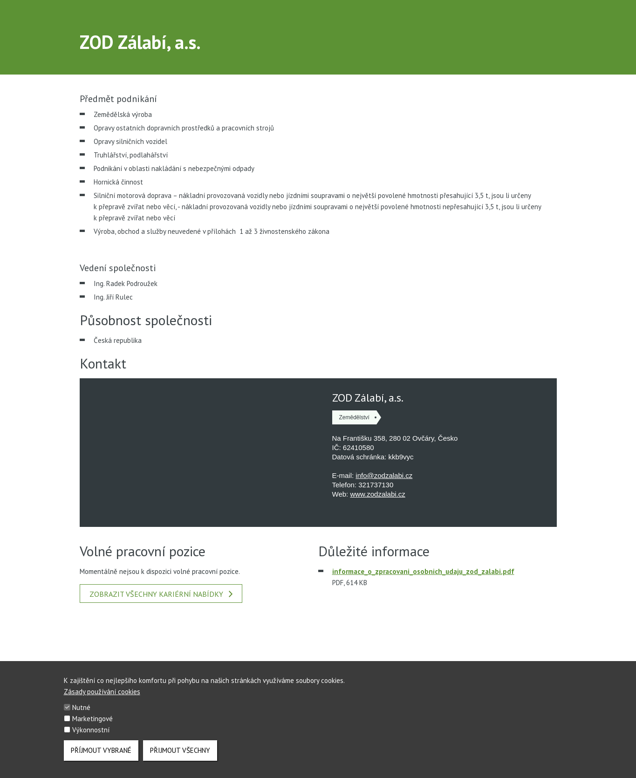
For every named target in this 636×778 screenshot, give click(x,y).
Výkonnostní (90, 729)
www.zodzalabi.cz (377, 494)
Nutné (81, 707)
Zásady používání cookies (102, 691)
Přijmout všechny (180, 750)
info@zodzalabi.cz (384, 475)
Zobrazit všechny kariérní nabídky (161, 594)
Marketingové (92, 718)
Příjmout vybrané (101, 750)
